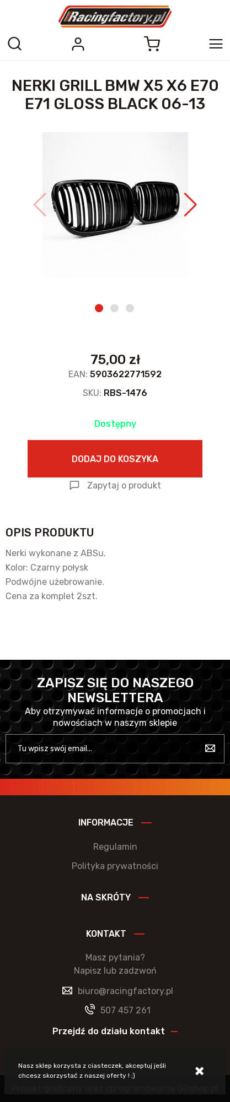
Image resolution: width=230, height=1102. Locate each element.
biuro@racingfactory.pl (125, 991)
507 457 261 (125, 1010)
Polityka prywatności (115, 866)
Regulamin (115, 847)
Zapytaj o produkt (124, 485)
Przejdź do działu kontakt (108, 1031)
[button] (40, 205)
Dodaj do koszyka (115, 459)
